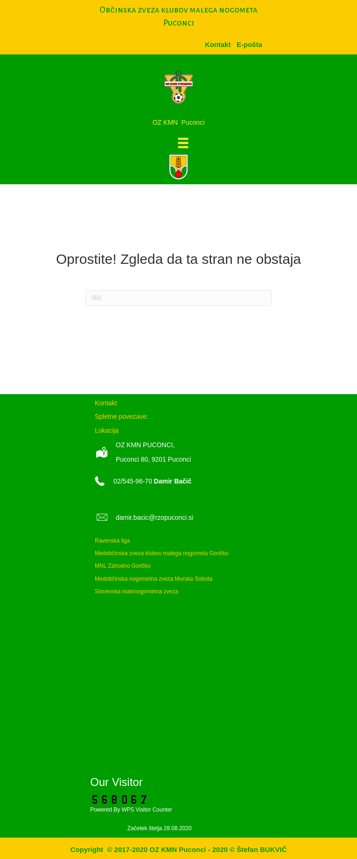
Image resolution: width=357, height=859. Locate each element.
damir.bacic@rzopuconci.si (154, 517)
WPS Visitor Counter (146, 809)
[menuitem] (249, 44)
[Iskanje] (178, 298)
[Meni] (183, 143)
